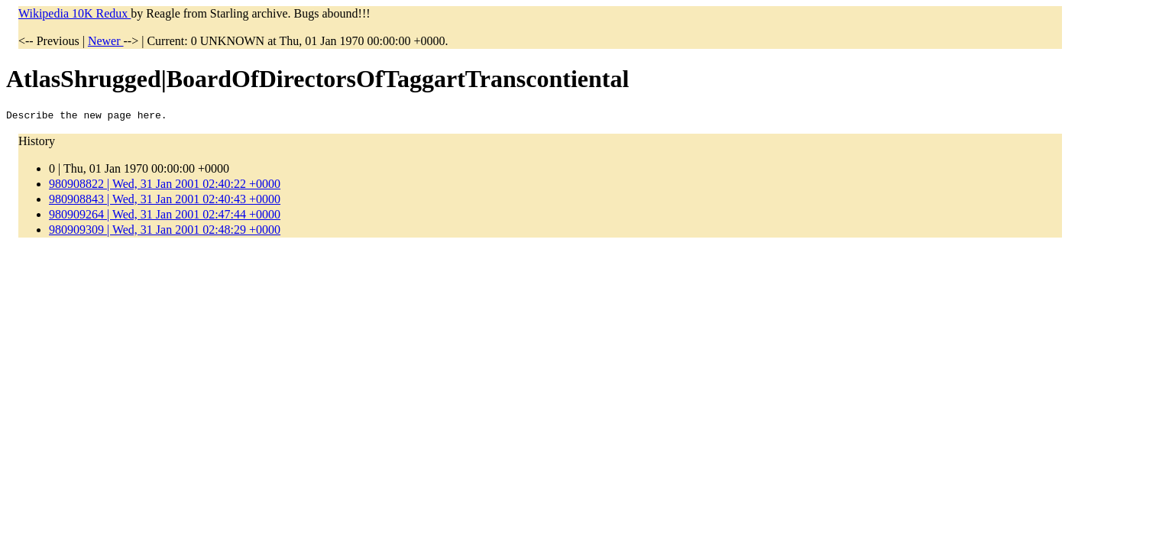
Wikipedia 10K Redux (74, 13)
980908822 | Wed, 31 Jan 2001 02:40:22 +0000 (164, 186)
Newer (106, 40)
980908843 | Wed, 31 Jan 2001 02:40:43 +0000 (164, 201)
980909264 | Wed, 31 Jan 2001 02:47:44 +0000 (164, 216)
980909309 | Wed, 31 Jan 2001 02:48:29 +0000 (164, 231)
